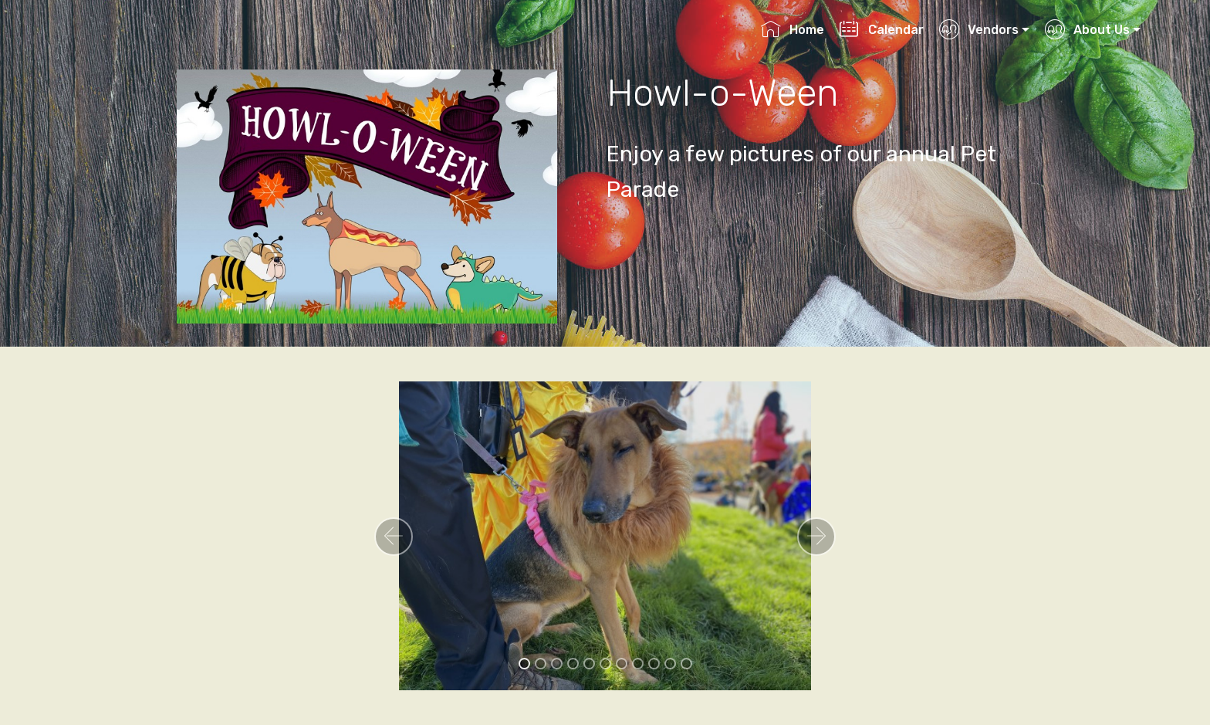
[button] (393, 536)
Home (792, 29)
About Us (1087, 29)
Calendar (881, 29)
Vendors (978, 29)
